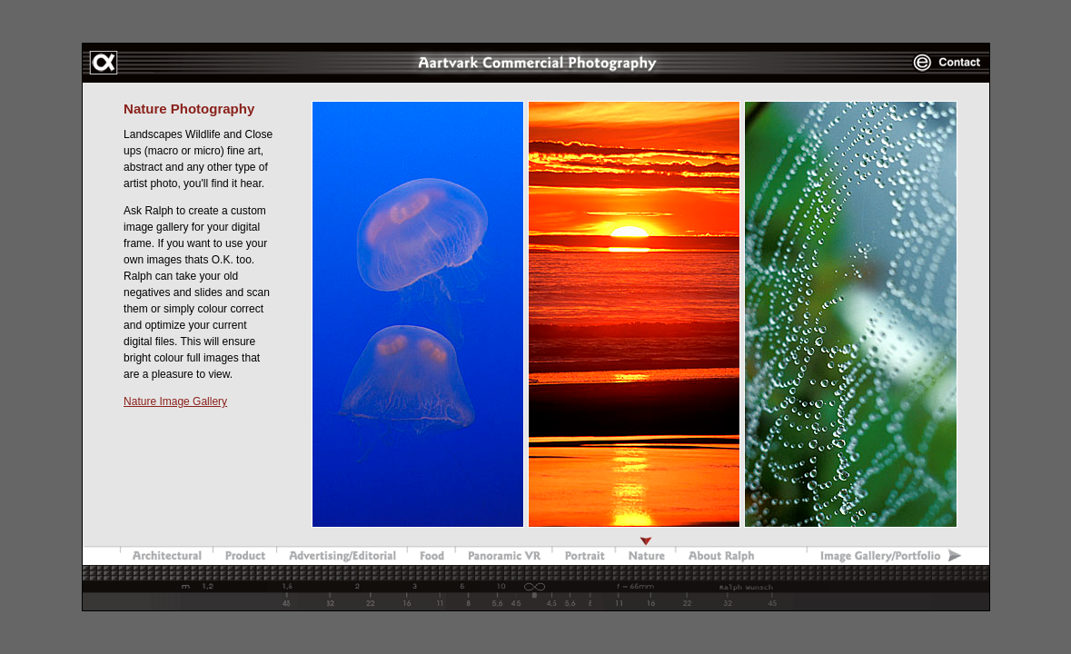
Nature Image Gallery (175, 401)
